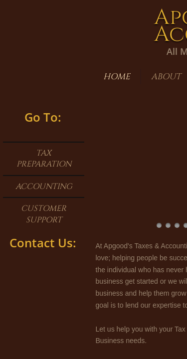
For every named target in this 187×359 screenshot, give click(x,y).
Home (116, 76)
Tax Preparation (43, 159)
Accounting (43, 186)
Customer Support (43, 214)
